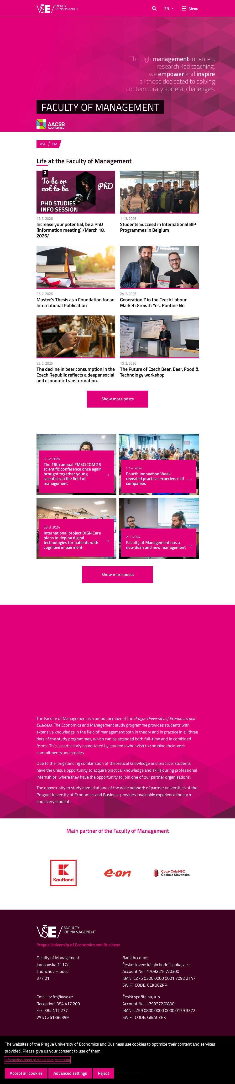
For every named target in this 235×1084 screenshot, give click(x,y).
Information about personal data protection (37, 1060)
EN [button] (166, 8)
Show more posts (117, 399)
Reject (103, 1073)
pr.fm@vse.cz (60, 997)
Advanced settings (70, 1073)
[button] (154, 9)
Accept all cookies (26, 1073)
